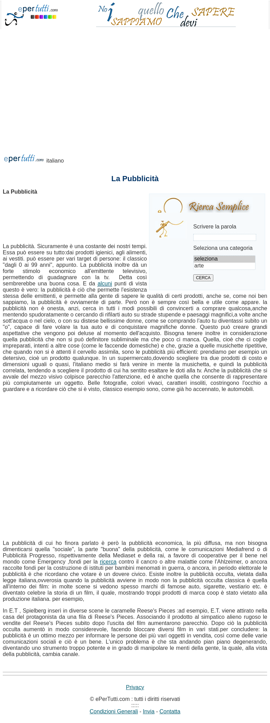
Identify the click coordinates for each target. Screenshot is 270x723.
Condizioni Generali (114, 711)
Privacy (135, 687)
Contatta (169, 711)
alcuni (104, 283)
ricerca (108, 562)
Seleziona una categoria (223, 248)
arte (224, 266)
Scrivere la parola (214, 226)
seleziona (224, 259)
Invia (149, 711)
